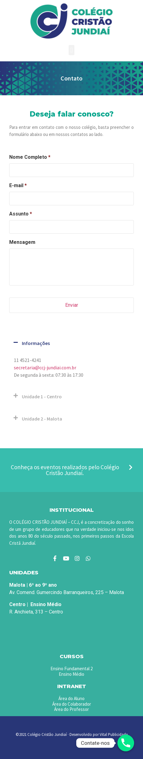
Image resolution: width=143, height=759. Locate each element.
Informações (36, 343)
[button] (71, 50)
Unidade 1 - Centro (42, 396)
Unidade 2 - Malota (42, 419)
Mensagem (22, 242)
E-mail (18, 185)
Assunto (20, 214)
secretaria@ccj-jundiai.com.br (45, 367)
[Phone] (125, 743)
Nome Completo (29, 157)
